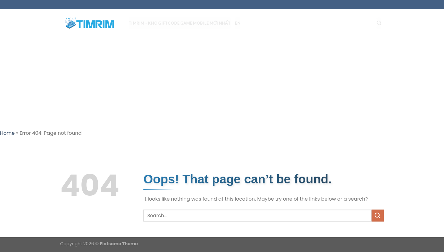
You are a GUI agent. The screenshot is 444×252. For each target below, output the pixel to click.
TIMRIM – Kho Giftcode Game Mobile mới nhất (182, 23)
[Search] (381, 23)
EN (240, 23)
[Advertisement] (222, 83)
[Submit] (378, 216)
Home (7, 133)
